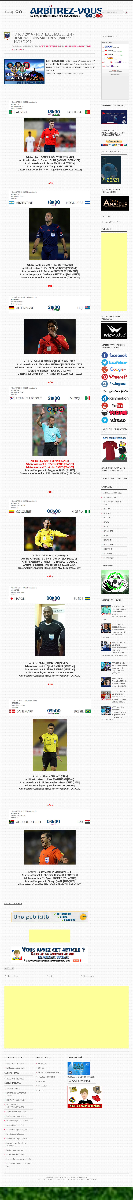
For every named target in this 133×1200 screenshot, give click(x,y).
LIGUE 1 (106, 540)
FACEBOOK (42, 1063)
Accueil (49, 976)
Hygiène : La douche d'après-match (19, 1159)
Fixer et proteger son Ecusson (17, 1121)
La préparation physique (15, 1134)
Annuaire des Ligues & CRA (16, 1112)
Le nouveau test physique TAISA (17, 1138)
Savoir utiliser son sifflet (15, 1125)
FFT (105, 527)
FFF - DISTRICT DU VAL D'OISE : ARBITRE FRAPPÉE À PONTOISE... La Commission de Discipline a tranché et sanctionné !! (114, 650)
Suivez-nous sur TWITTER (17, 11)
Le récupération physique (15, 1150)
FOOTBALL (74, 46)
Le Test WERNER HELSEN (15, 1154)
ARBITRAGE (44, 46)
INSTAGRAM (42, 1086)
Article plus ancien (87, 976)
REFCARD (107, 549)
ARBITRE (51, 46)
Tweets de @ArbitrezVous (110, 222)
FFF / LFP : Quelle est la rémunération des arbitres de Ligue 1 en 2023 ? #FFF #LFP (119, 668)
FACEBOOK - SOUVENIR (46, 1077)
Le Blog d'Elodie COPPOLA (16, 1063)
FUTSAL (106, 531)
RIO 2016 (22, 50)
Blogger (83, 1177)
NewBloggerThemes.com (88, 1179)
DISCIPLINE (108, 497)
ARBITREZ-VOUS (65, 1177)
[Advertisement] (49, 936)
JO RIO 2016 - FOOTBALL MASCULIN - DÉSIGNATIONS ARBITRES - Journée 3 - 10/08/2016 (44, 38)
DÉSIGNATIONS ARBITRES (62, 46)
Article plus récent (11, 976)
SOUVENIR (107, 558)
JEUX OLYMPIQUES (85, 46)
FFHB (105, 518)
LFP (105, 536)
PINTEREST (42, 1090)
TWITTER (41, 1081)
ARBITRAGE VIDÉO (13, 1089)
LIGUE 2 (106, 545)
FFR (105, 522)
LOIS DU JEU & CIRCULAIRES (16, 1100)
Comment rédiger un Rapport (16, 1130)
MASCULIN (15, 50)
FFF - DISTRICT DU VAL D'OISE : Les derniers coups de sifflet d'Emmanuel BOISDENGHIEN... (119, 697)
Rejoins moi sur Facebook (20, 11)
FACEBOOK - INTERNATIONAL (49, 1072)
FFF (105, 513)
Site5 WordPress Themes (53, 1179)
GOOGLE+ (41, 1068)
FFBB (105, 509)
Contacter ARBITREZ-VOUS (14, 1079)
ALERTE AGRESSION (111, 493)
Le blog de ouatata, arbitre (15, 1068)
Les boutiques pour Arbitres (16, 1116)
